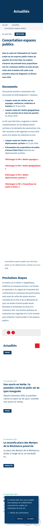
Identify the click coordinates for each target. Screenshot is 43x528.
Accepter (30, 519)
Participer (20, 34)
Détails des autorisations (18, 513)
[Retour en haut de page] (36, 332)
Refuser (20, 519)
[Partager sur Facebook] (8, 332)
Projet (7, 353)
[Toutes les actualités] (37, 345)
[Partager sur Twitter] (13, 332)
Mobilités (9, 466)
